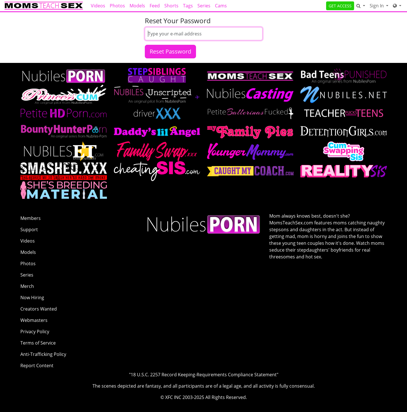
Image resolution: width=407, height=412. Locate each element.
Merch (27, 286)
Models (137, 6)
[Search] (360, 5)
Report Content (36, 365)
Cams (221, 6)
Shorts (171, 6)
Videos (98, 6)
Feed (155, 6)
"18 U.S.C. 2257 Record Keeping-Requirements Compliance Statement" (203, 374)
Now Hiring (32, 297)
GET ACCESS (340, 6)
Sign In (377, 6)
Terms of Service (38, 343)
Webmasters (34, 320)
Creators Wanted (38, 309)
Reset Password (170, 51)
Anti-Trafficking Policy (43, 354)
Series (203, 6)
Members (30, 218)
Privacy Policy (34, 331)
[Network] (397, 5)
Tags (188, 6)
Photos (117, 6)
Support (29, 229)
